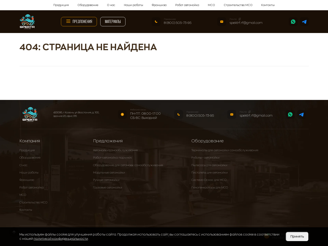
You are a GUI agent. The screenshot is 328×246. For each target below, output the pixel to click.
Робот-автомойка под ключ (112, 157)
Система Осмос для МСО (208, 180)
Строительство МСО (238, 5)
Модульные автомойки (109, 172)
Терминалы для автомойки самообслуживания (224, 150)
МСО (211, 5)
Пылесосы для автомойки (209, 165)
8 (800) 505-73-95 (177, 22)
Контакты (268, 5)
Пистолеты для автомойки (209, 172)
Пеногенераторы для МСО (209, 187)
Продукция (61, 5)
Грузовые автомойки (107, 187)
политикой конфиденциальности (61, 238)
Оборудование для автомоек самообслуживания (128, 165)
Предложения (79, 21)
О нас (111, 5)
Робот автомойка (187, 5)
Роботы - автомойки (205, 157)
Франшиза (159, 5)
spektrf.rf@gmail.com (246, 22)
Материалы (113, 21)
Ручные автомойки (106, 180)
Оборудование (87, 5)
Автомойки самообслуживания (115, 150)
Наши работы (133, 5)
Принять (297, 236)
